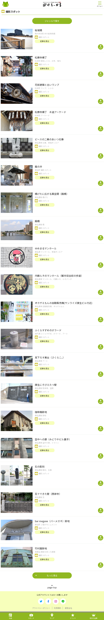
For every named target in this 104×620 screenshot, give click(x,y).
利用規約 (57, 608)
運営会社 (68, 608)
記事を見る (44, 41)
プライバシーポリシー (41, 608)
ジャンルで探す (52, 20)
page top (52, 587)
